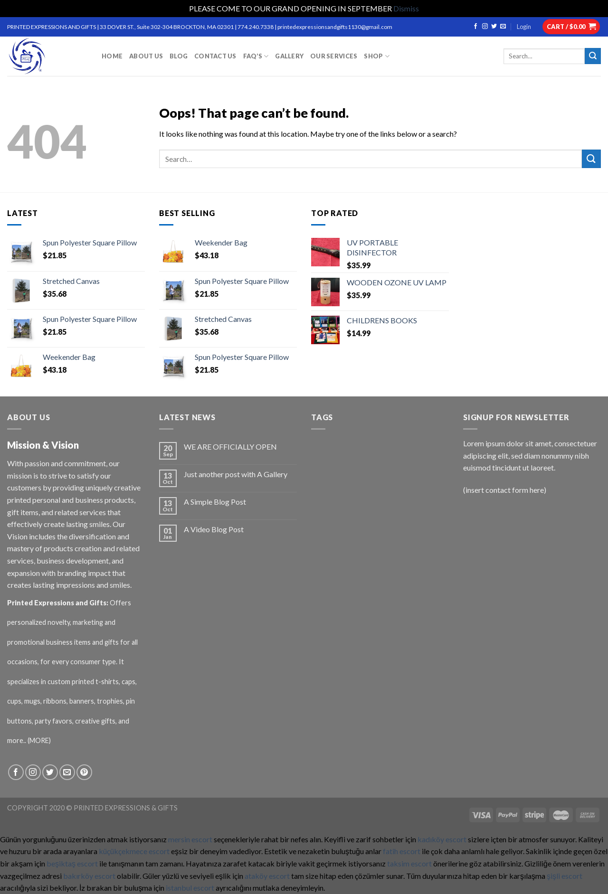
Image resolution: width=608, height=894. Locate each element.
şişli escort (564, 875)
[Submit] (591, 159)
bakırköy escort (89, 875)
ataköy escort (267, 875)
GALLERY (289, 56)
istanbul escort (190, 887)
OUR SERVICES (333, 56)
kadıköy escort (442, 839)
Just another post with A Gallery (235, 474)
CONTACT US (215, 56)
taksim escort (409, 863)
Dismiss (406, 8)
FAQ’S (256, 56)
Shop (376, 56)
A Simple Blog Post (215, 501)
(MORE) (40, 740)
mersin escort (190, 839)
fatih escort (401, 851)
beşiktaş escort (72, 863)
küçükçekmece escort (134, 851)
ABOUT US (146, 56)
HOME (112, 56)
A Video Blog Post (214, 529)
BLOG (179, 56)
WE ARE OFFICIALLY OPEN (230, 446)
